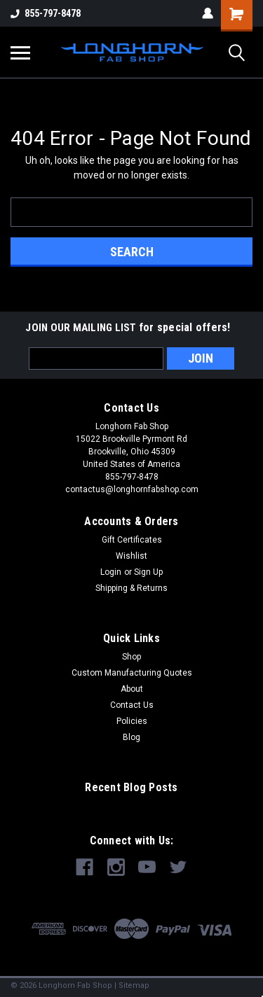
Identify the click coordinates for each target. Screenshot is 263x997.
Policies (131, 721)
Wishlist (131, 556)
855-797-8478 (46, 13)
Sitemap (134, 985)
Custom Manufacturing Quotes (132, 673)
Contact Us (132, 705)
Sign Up (148, 572)
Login (110, 572)
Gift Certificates (132, 540)
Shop (131, 657)
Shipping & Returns (131, 588)
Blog (131, 737)
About (132, 689)
